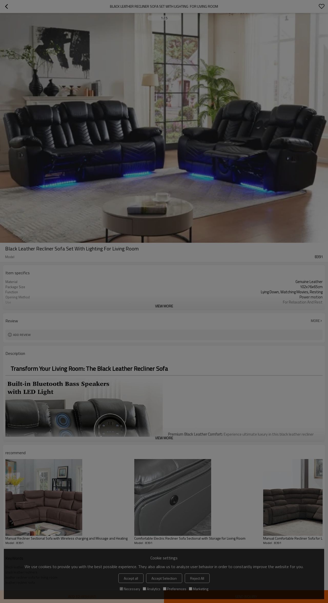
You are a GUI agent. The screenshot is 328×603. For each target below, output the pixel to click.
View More (164, 306)
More (315, 320)
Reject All (197, 578)
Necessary (130, 588)
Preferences (174, 588)
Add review (22, 334)
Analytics (151, 588)
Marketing (198, 588)
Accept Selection (164, 578)
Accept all (131, 578)
